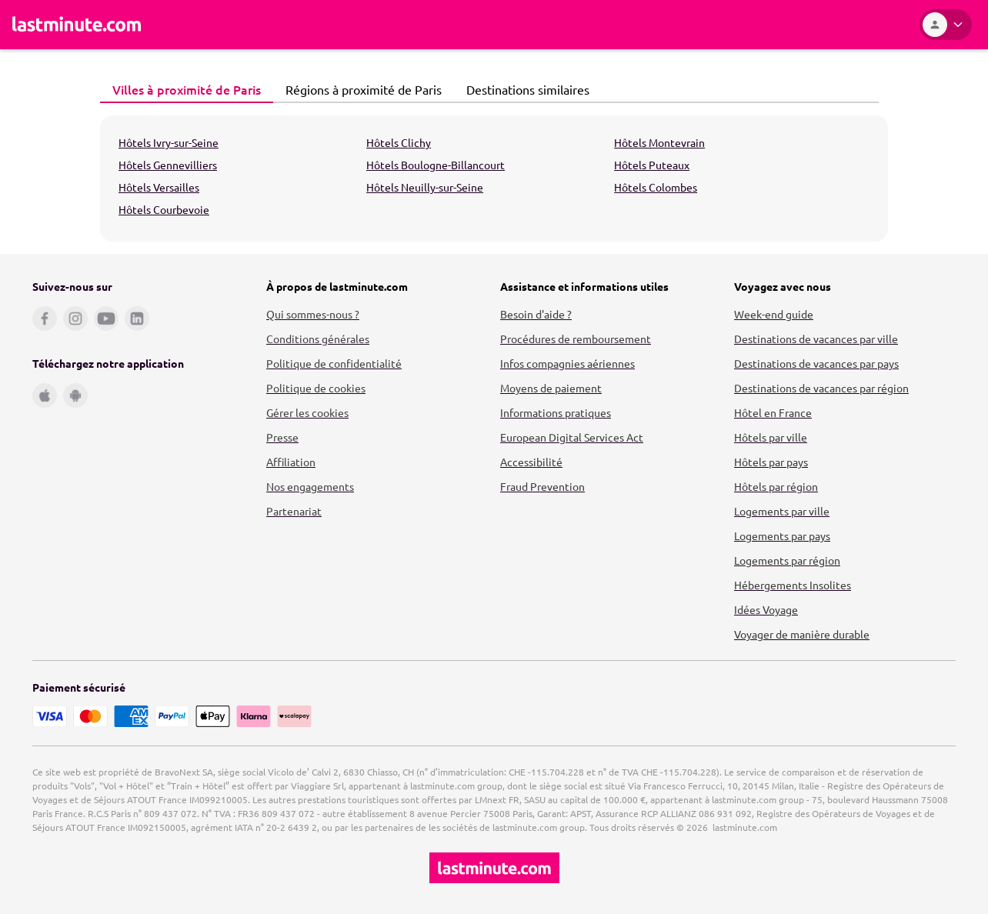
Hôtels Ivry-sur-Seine (168, 142)
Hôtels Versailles (158, 187)
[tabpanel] (494, 178)
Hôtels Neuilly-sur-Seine (424, 187)
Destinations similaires (523, 89)
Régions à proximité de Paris (359, 89)
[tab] (186, 90)
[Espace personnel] (946, 24)
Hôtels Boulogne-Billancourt (435, 165)
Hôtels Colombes (655, 187)
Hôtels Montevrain (659, 142)
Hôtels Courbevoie (163, 209)
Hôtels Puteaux (651, 165)
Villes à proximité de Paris (182, 89)
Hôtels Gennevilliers (167, 165)
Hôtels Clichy (398, 142)
